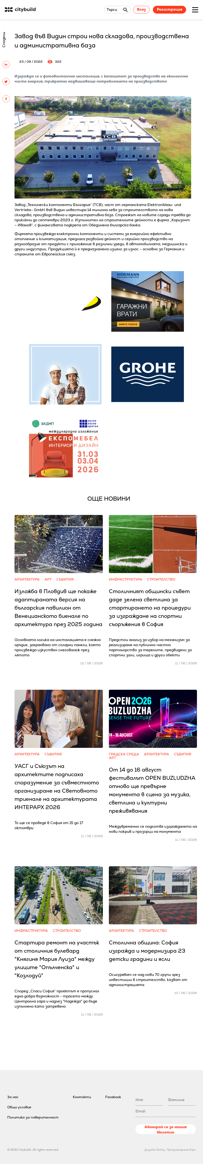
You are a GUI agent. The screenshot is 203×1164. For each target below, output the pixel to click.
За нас (12, 1097)
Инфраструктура (125, 579)
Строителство (161, 579)
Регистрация (169, 9)
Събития (65, 579)
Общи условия (19, 1107)
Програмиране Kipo (181, 1150)
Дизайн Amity (154, 1150)
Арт (48, 579)
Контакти (82, 1097)
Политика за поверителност (33, 1117)
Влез (141, 9)
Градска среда (124, 754)
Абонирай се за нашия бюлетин (165, 1129)
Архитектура (27, 579)
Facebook (113, 1097)
